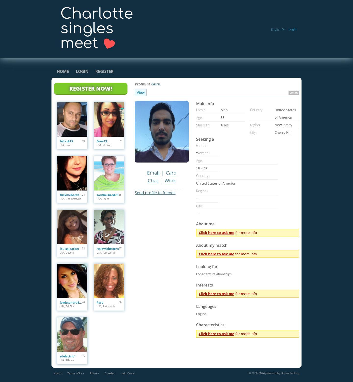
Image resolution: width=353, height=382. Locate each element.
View (141, 92)
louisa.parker (69, 249)
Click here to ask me (216, 232)
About (58, 373)
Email (153, 172)
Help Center (128, 373)
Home (63, 71)
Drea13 (102, 141)
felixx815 (66, 141)
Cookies (109, 373)
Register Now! (90, 88)
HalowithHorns (108, 249)
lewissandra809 (71, 302)
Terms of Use (75, 373)
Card (171, 172)
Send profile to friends (155, 192)
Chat (153, 180)
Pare (100, 302)
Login (293, 29)
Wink (170, 180)
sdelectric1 (68, 356)
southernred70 (107, 195)
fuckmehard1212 (71, 195)
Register (104, 71)
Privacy (94, 373)
